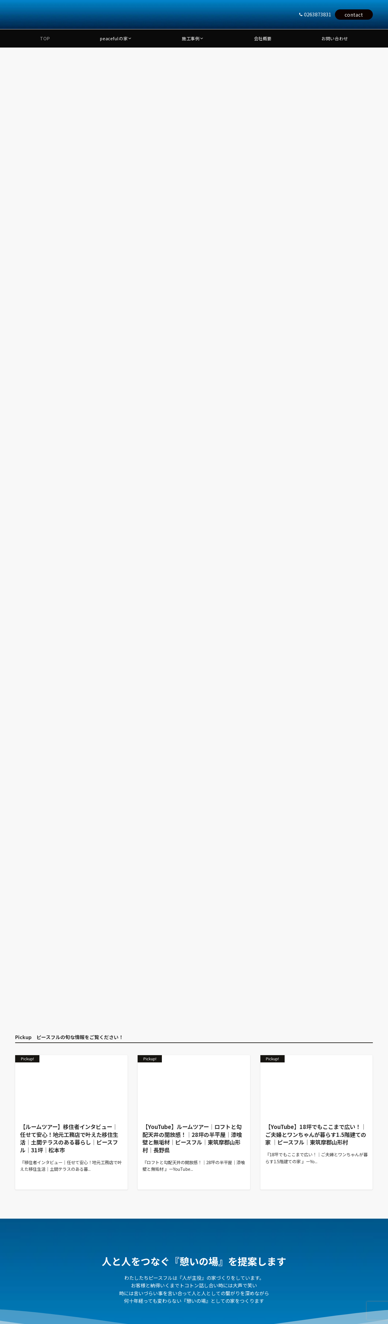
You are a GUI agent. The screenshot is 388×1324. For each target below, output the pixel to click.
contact (354, 14)
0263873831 (317, 14)
